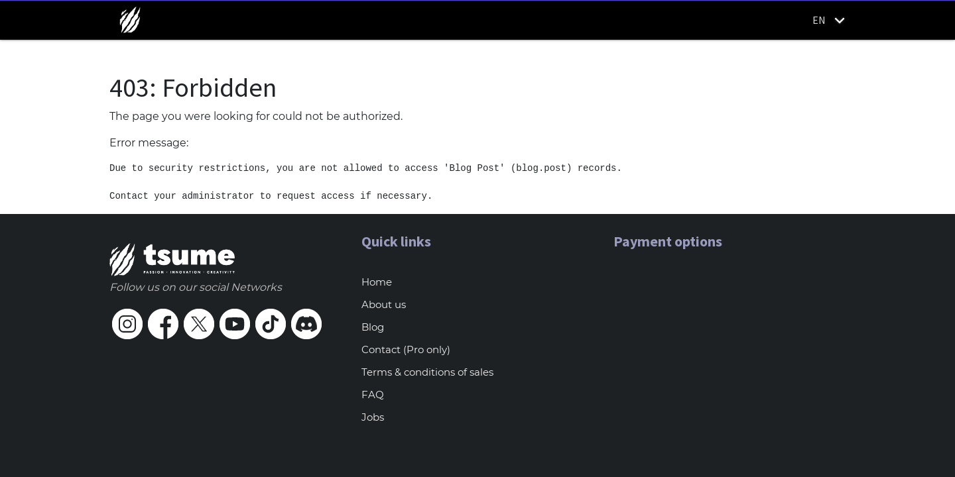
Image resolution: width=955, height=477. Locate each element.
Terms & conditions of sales (427, 372)
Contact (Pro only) (405, 349)
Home (376, 282)
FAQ (372, 394)
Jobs (372, 417)
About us (383, 304)
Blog (372, 327)
